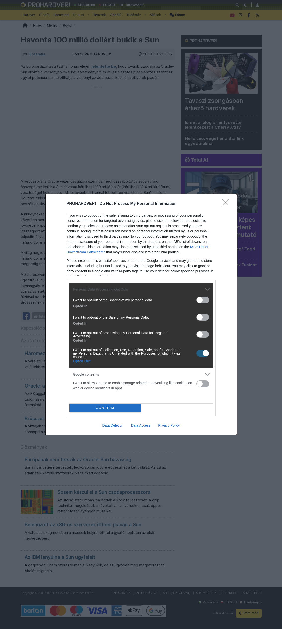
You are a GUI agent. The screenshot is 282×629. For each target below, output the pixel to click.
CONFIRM (105, 408)
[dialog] (141, 314)
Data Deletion (112, 425)
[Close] (227, 204)
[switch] (202, 300)
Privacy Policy (169, 425)
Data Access (140, 425)
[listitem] (141, 289)
